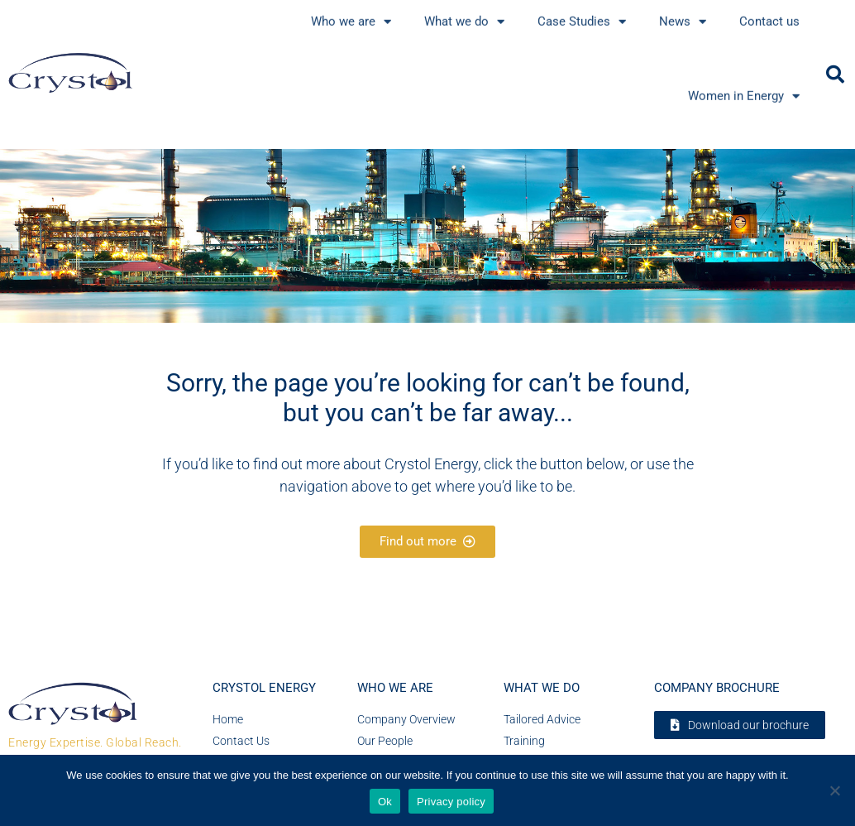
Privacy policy (451, 801)
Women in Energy (744, 69)
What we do (542, 687)
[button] (835, 74)
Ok (385, 801)
